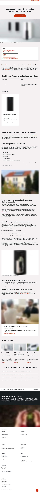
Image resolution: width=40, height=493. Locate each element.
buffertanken (3, 211)
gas (16, 293)
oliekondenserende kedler (24, 293)
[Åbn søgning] (36, 3)
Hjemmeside (3, 389)
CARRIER (10, 489)
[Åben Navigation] (38, 3)
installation (10, 70)
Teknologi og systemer (13, 389)
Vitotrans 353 (3, 64)
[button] (37, 490)
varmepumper (7, 69)
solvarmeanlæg (34, 134)
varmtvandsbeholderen (31, 64)
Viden (8, 389)
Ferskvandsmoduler (21, 389)
